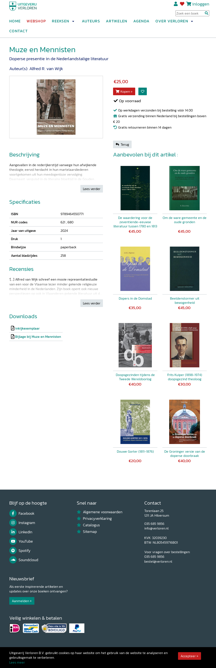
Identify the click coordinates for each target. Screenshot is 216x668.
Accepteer (188, 655)
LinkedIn (20, 532)
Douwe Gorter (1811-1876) (135, 451)
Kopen (123, 91)
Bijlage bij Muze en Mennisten (38, 336)
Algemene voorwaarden (99, 512)
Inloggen (200, 5)
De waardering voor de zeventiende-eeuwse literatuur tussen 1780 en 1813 (135, 222)
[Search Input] (192, 15)
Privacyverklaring (94, 518)
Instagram (22, 522)
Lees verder (91, 188)
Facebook (21, 513)
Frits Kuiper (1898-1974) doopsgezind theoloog (184, 377)
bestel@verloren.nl (158, 561)
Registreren (176, 5)
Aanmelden (20, 600)
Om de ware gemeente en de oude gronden (185, 219)
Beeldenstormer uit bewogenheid (184, 300)
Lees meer (17, 662)
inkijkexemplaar (27, 328)
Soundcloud (23, 560)
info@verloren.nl (156, 528)
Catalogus (88, 525)
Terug (122, 144)
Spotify (20, 550)
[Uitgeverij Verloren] (29, 9)
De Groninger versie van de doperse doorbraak (184, 453)
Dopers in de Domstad (135, 298)
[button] (73, 23)
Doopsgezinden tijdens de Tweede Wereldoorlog (135, 377)
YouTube (21, 541)
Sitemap (87, 531)
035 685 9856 (154, 523)
